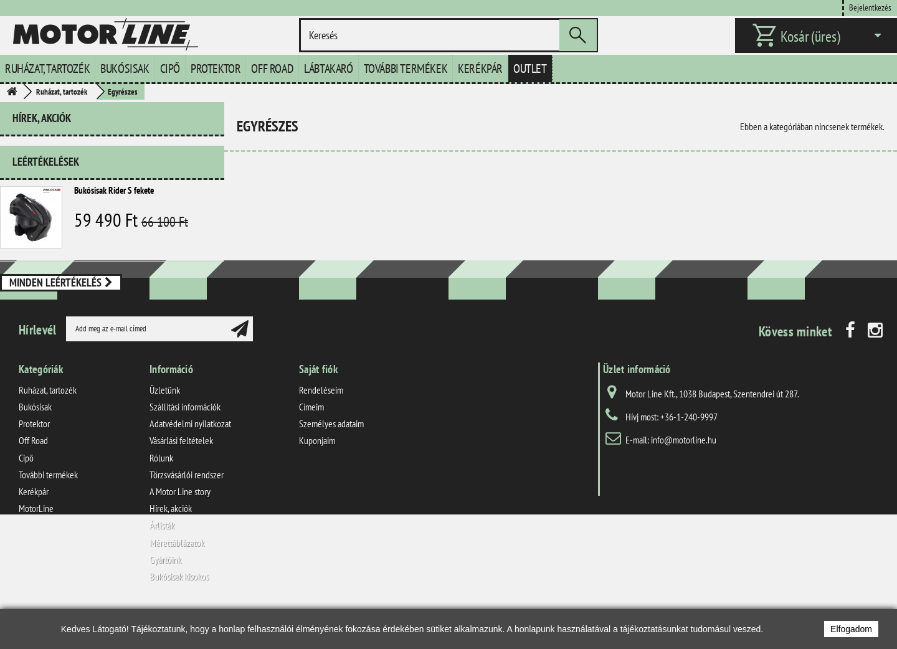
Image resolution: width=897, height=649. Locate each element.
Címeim (311, 443)
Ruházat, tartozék (47, 68)
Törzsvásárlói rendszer (187, 511)
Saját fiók (318, 406)
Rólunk (161, 494)
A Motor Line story (180, 528)
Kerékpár (480, 68)
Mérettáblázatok (177, 579)
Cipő (170, 68)
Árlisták (162, 562)
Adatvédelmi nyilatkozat (190, 460)
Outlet (530, 68)
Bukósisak (124, 68)
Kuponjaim (317, 477)
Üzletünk (165, 426)
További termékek (406, 68)
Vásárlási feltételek (181, 477)
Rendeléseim (321, 426)
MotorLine (36, 545)
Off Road (272, 68)
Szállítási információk (185, 443)
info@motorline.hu (683, 476)
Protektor (215, 68)
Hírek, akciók (41, 118)
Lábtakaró (328, 68)
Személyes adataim (331, 460)
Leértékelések (45, 156)
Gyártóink (165, 596)
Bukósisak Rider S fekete (114, 185)
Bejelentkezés (870, 7)
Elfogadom (851, 629)
